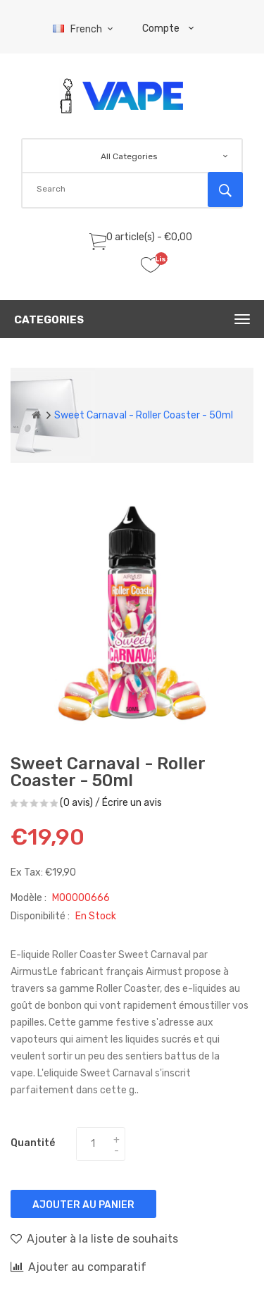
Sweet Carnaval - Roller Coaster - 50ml (143, 415)
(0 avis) (76, 803)
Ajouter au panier (83, 1205)
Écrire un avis (132, 803)
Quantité (33, 1143)
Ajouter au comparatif (78, 1266)
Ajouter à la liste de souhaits (94, 1238)
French (85, 29)
